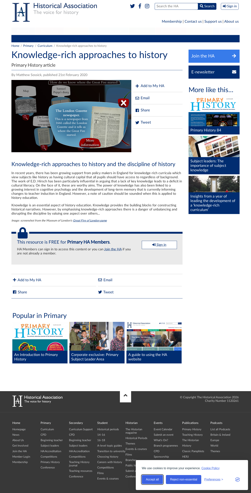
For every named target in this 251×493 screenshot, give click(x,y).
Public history (133, 465)
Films (100, 473)
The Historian (190, 440)
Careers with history (109, 462)
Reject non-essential (183, 479)
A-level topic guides (109, 445)
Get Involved (20, 445)
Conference (186, 38)
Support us (213, 21)
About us (231, 21)
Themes (130, 443)
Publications (171, 31)
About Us (18, 440)
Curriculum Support (81, 429)
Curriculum (20, 38)
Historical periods (108, 429)
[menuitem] (23, 31)
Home (15, 45)
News (15, 434)
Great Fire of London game (90, 220)
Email (142, 98)
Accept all (152, 479)
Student (76, 31)
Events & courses (108, 478)
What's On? (161, 440)
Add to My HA (149, 86)
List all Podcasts (220, 429)
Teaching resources (80, 471)
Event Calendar (163, 429)
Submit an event (135, 471)
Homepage (19, 429)
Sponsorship (161, 456)
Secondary (49, 31)
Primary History (162, 38)
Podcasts (200, 31)
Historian (141, 31)
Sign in (159, 245)
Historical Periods (136, 438)
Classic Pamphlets (193, 451)
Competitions (137, 38)
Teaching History (192, 434)
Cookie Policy (210, 468)
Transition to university (111, 451)
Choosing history (107, 456)
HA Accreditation (111, 38)
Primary (23, 31)
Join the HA (113, 249)
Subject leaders (85, 38)
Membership (172, 21)
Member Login (21, 456)
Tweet (143, 123)
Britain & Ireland (220, 434)
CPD (37, 38)
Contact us (193, 21)
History (186, 445)
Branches (226, 31)
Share (142, 110)
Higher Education (108, 31)
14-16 (101, 434)
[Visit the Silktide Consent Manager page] (237, 479)
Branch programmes (166, 445)
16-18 (101, 440)
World (214, 445)
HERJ (185, 456)
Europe (214, 440)
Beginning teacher (57, 38)
